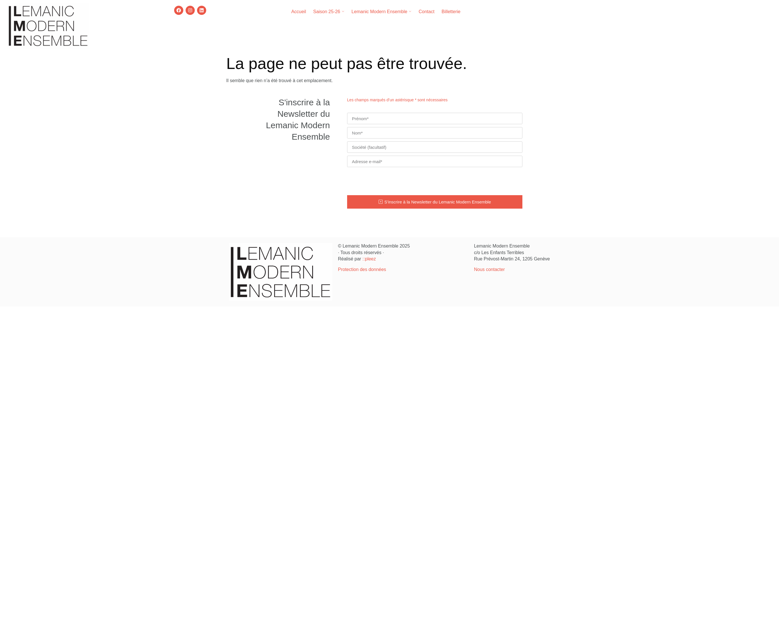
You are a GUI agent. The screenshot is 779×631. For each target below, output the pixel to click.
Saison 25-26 (328, 11)
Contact (426, 11)
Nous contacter (489, 269)
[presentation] (390, 181)
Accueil (298, 11)
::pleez (369, 258)
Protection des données (362, 269)
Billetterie (451, 11)
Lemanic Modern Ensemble (381, 11)
